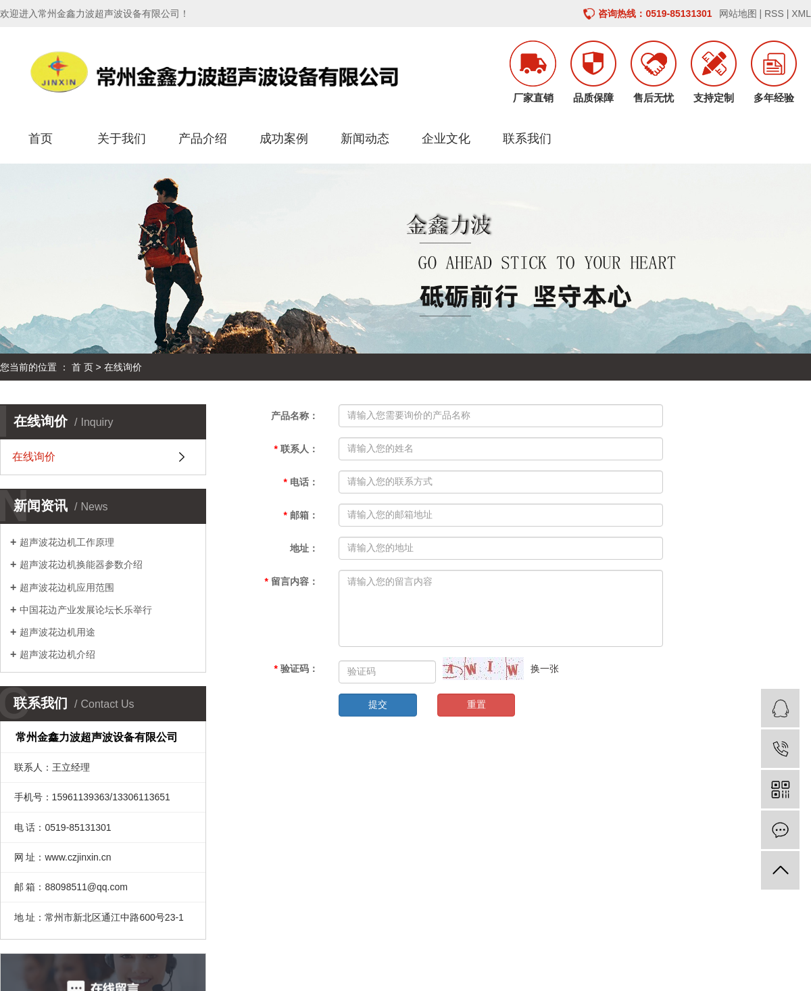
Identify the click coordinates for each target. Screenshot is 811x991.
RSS (774, 13)
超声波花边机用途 (57, 632)
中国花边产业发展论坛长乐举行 (86, 609)
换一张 (545, 668)
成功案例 (284, 138)
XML (801, 13)
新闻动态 (365, 138)
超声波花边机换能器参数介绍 (81, 564)
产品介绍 (202, 138)
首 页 (82, 367)
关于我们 (121, 138)
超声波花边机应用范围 (67, 587)
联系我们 (527, 138)
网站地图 (738, 13)
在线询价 (33, 456)
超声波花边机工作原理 (67, 542)
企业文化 (446, 138)
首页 (40, 138)
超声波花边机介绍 (57, 654)
